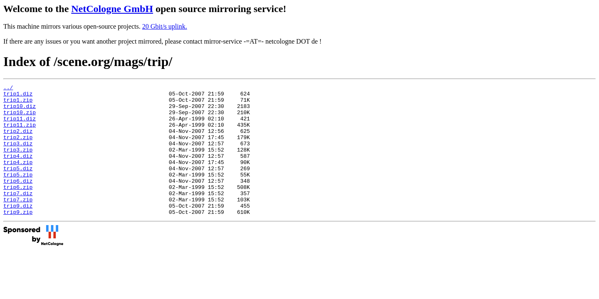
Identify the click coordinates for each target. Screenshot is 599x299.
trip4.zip (17, 178)
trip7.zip (17, 223)
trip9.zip (17, 238)
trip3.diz (17, 155)
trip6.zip (17, 208)
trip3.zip (17, 163)
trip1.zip (17, 103)
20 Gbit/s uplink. (164, 26)
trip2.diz (17, 141)
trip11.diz (19, 126)
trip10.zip (19, 118)
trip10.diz (19, 111)
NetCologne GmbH (112, 8)
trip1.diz (17, 96)
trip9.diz (17, 230)
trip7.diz (17, 215)
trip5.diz (17, 185)
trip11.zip (19, 133)
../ (8, 88)
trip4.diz (17, 170)
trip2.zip (17, 148)
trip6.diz (17, 200)
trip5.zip (17, 193)
